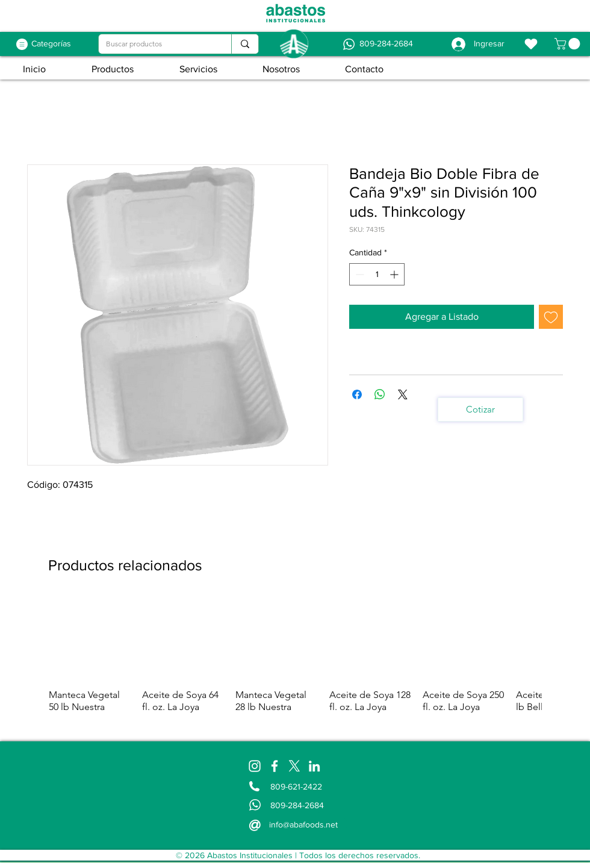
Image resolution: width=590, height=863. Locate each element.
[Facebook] (274, 766)
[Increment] (395, 274)
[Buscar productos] (156, 44)
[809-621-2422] (298, 786)
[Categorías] (51, 44)
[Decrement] (358, 274)
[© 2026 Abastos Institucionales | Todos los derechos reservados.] (297, 855)
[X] (294, 766)
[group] (295, 661)
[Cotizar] (480, 409)
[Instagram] (254, 766)
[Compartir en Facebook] (357, 394)
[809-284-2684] (386, 44)
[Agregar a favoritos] (551, 317)
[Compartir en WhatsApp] (380, 394)
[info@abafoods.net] (304, 824)
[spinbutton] (377, 274)
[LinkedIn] (314, 766)
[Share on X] (403, 394)
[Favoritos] (531, 44)
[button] (568, 43)
